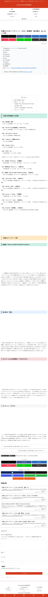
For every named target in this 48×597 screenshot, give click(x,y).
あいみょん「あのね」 (19, 109)
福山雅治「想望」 (19, 106)
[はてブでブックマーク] (39, 36)
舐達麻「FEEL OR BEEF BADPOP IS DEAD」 (25, 104)
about (9, 589)
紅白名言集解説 (39, 589)
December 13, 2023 (27, 71)
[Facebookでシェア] (24, 36)
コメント (4, 539)
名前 (2, 554)
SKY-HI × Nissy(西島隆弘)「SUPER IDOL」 (24, 108)
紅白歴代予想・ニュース (24, 591)
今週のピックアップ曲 (18, 102)
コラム (24, 593)
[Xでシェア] (8, 36)
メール (3, 559)
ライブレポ (9, 593)
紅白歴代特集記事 (24, 589)
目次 (22, 97)
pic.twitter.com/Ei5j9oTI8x (30, 68)
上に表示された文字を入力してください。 (11, 570)
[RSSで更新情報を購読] (24, 479)
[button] (39, 39)
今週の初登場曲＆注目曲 (19, 100)
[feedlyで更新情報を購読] (35, 476)
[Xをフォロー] (35, 473)
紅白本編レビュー (8, 591)
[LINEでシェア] (24, 39)
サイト (2, 564)
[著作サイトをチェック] (12, 473)
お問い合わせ (39, 593)
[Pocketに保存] (8, 39)
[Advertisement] (24, 25)
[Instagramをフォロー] (12, 476)
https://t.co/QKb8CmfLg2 (18, 68)
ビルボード (39, 591)
